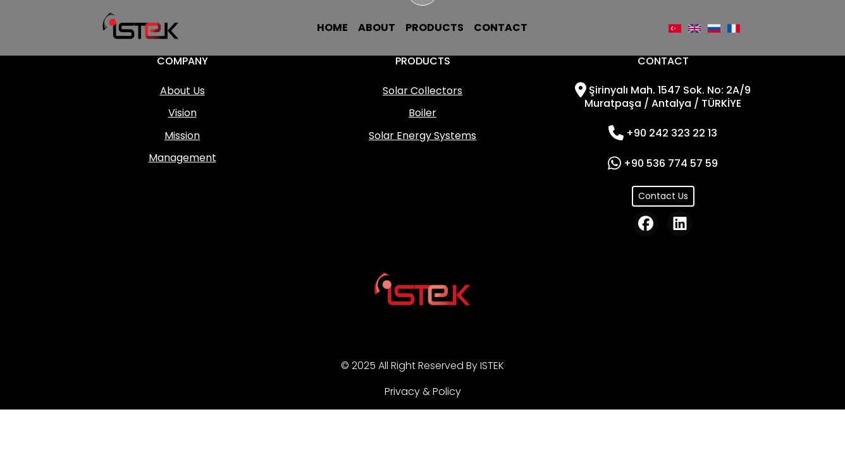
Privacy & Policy (423, 391)
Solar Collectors (422, 90)
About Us (182, 90)
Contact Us (663, 196)
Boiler (422, 113)
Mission (182, 135)
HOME (332, 27)
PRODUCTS (434, 27)
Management (182, 157)
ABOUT (376, 27)
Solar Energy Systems (422, 135)
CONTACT (500, 27)
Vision (182, 113)
